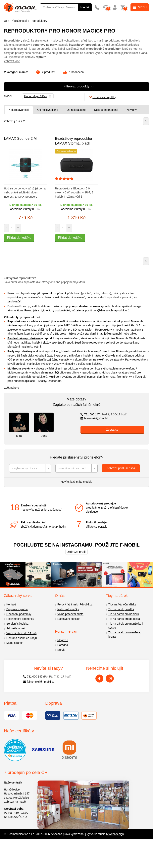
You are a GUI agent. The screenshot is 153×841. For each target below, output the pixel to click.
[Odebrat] (37, 96)
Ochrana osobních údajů (21, 638)
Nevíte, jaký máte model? (76, 481)
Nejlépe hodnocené (106, 109)
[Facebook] (99, 679)
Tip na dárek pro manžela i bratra (124, 634)
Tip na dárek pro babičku (123, 614)
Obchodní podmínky (18, 614)
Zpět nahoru (11, 387)
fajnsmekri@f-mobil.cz (96, 418)
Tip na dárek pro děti (121, 609)
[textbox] (30, 468)
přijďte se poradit (96, 526)
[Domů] (5, 21)
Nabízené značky (68, 609)
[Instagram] (110, 679)
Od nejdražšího (76, 109)
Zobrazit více (12, 61)
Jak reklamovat (15, 628)
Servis (61, 649)
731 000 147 (103, 414)
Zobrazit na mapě (15, 801)
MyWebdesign (115, 834)
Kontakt (11, 604)
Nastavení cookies (68, 618)
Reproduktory (38, 20)
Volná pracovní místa (70, 614)
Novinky (132, 109)
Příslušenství (19, 20)
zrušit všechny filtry (102, 97)
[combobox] (30, 468)
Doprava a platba (17, 609)
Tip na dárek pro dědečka (124, 618)
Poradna (62, 645)
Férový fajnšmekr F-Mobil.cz (74, 604)
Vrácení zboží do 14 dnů (21, 633)
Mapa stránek (14, 642)
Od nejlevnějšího (47, 109)
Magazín (62, 640)
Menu (140, 7)
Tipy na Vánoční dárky (122, 604)
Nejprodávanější (19, 109)
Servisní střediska (17, 623)
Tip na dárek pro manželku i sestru (125, 625)
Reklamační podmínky (20, 618)
